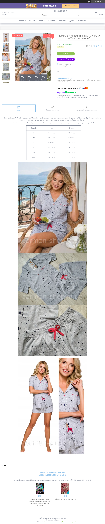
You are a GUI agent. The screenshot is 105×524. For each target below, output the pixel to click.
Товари (32, 21)
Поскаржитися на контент (52, 522)
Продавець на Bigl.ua (52, 520)
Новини (51, 21)
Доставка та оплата (77, 21)
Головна (22, 21)
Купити (65, 54)
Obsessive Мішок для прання (65, 499)
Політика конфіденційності (70, 522)
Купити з (66, 59)
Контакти (62, 21)
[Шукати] (78, 15)
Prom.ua (63, 518)
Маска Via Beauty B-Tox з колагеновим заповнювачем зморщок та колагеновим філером (39, 502)
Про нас (42, 21)
